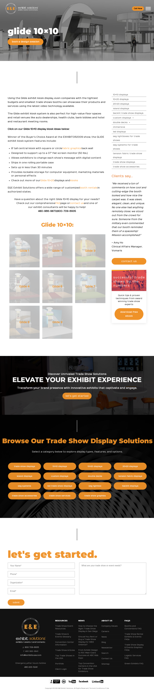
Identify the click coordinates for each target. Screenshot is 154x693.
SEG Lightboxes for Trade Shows (129, 138)
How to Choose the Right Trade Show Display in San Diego (88, 628)
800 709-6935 (32, 647)
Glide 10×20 (47, 182)
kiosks (74, 182)
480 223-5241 (30, 667)
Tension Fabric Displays (132, 476)
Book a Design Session (25, 41)
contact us (77, 205)
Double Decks (124, 122)
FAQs (127, 620)
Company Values (109, 626)
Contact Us (106, 658)
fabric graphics (72, 150)
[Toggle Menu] (148, 8)
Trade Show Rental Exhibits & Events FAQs (133, 637)
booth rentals (88, 190)
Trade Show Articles (65, 650)
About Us (106, 620)
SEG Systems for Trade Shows (128, 147)
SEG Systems (26, 486)
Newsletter (106, 648)
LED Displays (122, 132)
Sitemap (105, 664)
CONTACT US (130, 261)
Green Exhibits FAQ (133, 663)
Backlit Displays (132, 486)
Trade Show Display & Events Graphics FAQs (134, 647)
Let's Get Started (77, 398)
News (81, 620)
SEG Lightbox (97, 486)
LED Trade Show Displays (62, 486)
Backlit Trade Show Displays (131, 113)
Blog (103, 642)
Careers (105, 631)
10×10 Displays (123, 94)
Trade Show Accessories (129, 167)
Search (104, 653)
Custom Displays (126, 118)
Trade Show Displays (127, 162)
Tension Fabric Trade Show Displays (130, 155)
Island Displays (124, 108)
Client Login (61, 669)
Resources (61, 620)
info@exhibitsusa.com (30, 655)
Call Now (138, 8)
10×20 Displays (123, 99)
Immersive (122, 127)
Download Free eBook (131, 314)
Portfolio (59, 664)
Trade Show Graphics (97, 496)
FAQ (57, 205)
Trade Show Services (62, 496)
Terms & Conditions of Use (99, 688)
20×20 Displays (124, 104)
